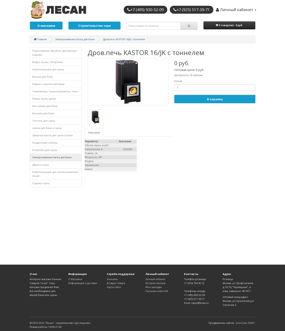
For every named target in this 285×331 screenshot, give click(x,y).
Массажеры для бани (44, 106)
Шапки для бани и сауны (47, 128)
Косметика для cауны (44, 150)
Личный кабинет (155, 279)
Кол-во (178, 81)
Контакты (112, 279)
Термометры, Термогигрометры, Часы (55, 91)
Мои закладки (153, 287)
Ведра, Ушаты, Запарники (47, 62)
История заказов (155, 283)
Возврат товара (116, 283)
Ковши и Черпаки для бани (48, 84)
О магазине (46, 26)
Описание (94, 132)
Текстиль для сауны (43, 120)
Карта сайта (114, 287)
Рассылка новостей (156, 291)
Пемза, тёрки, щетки (44, 98)
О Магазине (75, 279)
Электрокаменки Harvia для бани (74, 39)
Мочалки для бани (43, 113)
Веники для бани (42, 76)
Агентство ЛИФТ (245, 323)
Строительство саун (94, 26)
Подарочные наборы (45, 142)
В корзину (215, 99)
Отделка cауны (41, 183)
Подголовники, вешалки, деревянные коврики (54, 52)
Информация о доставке (82, 283)
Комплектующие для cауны (48, 69)
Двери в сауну (40, 164)
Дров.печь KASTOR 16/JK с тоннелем (124, 39)
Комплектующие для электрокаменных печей (55, 174)
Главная (40, 39)
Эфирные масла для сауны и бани (52, 135)
